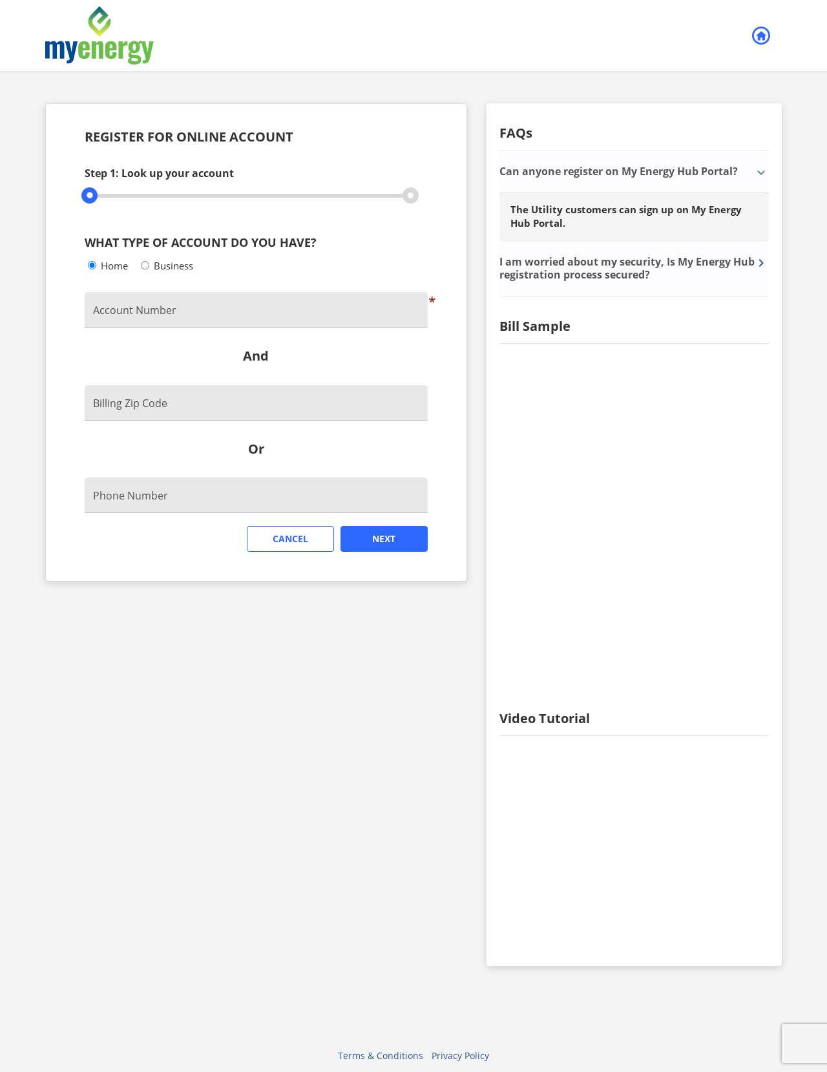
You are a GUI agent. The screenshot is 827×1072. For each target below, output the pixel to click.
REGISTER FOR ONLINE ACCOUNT (189, 137)
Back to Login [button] (760, 36)
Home (114, 265)
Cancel (290, 538)
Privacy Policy (460, 1055)
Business (173, 265)
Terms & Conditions (380, 1055)
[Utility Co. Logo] (177, 35)
